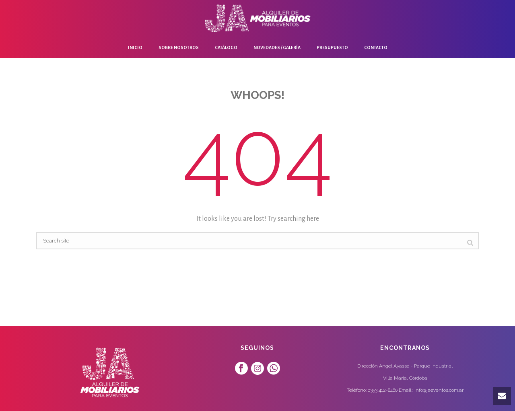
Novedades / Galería (277, 47)
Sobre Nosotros (179, 47)
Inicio (135, 47)
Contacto (375, 47)
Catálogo (226, 47)
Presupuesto (332, 47)
